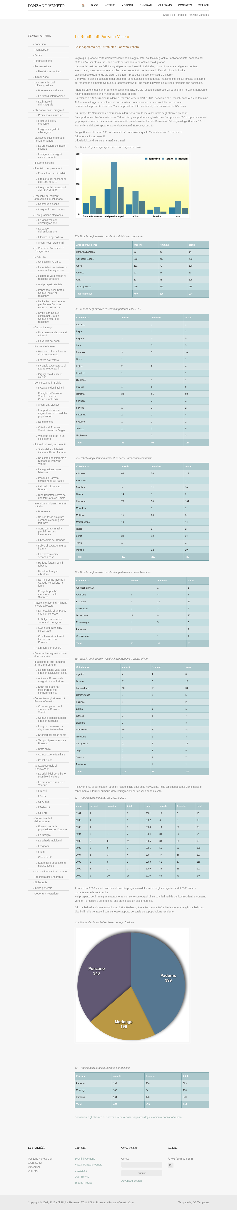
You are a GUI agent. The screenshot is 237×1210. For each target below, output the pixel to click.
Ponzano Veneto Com (120, 1202)
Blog (94, 5)
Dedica (38, 55)
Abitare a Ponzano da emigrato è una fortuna (51, 680)
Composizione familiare (51, 754)
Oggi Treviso (82, 1176)
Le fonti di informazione (51, 96)
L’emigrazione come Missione (49, 471)
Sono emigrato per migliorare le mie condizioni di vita (48, 689)
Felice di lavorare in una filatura (52, 547)
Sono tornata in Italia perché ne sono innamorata (50, 531)
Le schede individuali (50, 840)
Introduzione (41, 76)
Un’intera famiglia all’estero (48, 573)
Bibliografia (40, 882)
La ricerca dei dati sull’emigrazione (44, 84)
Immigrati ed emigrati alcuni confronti (50, 156)
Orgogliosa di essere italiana (50, 376)
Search (203, 5)
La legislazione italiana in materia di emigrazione (52, 269)
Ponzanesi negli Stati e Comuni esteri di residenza (51, 292)
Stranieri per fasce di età (52, 734)
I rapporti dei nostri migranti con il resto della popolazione (52, 413)
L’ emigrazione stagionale (49, 215)
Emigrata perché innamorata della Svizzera (47, 594)
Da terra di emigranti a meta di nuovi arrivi (50, 655)
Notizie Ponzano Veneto (88, 1164)
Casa (166, 14)
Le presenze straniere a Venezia (51, 784)
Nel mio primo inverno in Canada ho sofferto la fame (52, 582)
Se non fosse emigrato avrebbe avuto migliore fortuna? (51, 520)
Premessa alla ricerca (50, 90)
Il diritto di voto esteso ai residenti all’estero (52, 277)
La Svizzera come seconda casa (48, 556)
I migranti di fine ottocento (47, 122)
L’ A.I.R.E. (40, 256)
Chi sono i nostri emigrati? (49, 110)
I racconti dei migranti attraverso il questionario (48, 197)
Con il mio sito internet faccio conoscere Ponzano (51, 639)
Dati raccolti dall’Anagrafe (45, 103)
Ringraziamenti (43, 60)
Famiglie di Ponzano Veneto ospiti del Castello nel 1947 (50, 396)
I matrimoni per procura (47, 647)
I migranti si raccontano (51, 209)
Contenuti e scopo (48, 203)
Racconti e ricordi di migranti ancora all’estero (50, 604)
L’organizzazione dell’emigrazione (47, 221)
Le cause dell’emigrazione (47, 230)
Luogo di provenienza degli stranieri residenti (51, 728)
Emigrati (146, 5)
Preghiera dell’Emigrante (48, 876)
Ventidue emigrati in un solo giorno (51, 437)
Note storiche (45, 421)
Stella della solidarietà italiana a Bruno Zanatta (52, 451)
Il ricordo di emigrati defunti (50, 444)
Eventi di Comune (85, 1158)
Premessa (44, 511)
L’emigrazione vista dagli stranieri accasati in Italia (52, 671)
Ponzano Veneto (46, 5)
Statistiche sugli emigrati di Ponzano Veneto (49, 139)
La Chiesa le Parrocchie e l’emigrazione (49, 250)
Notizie (110, 5)
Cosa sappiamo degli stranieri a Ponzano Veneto (50, 709)
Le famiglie (44, 834)
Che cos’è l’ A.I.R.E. (49, 261)
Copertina (40, 44)
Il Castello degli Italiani (51, 387)
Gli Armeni (44, 801)
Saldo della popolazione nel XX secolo (52, 864)
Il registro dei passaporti (48, 168)
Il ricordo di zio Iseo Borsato (49, 488)
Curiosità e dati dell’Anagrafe (43, 820)
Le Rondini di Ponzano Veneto (189, 14)
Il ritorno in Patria (44, 162)
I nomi (41, 851)
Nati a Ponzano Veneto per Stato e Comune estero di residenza (51, 304)
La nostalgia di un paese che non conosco (52, 612)
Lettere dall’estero (48, 360)
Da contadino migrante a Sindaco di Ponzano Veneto (52, 460)
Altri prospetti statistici (50, 284)
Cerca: (125, 1158)
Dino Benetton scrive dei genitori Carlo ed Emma (52, 496)
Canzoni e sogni (43, 327)
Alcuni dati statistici (49, 404)
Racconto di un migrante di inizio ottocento (52, 353)
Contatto (185, 5)
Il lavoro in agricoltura (50, 237)
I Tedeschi (44, 807)
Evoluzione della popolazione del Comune (52, 828)
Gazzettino (81, 1170)
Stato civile (44, 748)
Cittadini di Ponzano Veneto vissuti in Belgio (51, 429)
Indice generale (43, 888)
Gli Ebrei (43, 812)
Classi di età (45, 857)
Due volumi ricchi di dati (52, 173)
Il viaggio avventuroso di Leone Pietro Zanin (52, 367)
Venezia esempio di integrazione (45, 767)
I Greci (42, 796)
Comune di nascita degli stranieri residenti (52, 719)
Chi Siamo (165, 5)
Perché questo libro (49, 71)
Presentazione (42, 66)
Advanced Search (131, 1180)
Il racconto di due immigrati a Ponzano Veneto (49, 663)
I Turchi (42, 790)
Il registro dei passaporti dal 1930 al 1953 (52, 189)
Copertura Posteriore (46, 893)
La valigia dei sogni (49, 340)
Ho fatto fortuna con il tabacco (50, 564)
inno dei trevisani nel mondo (50, 871)
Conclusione (45, 760)
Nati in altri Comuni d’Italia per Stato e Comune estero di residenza (49, 317)
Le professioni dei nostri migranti (52, 147)
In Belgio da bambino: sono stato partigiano (50, 621)
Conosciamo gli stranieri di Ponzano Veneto (49, 700)
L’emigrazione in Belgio (47, 382)
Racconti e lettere (44, 346)
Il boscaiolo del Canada (51, 540)
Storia (128, 5)
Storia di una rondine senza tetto (50, 629)
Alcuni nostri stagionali (51, 242)
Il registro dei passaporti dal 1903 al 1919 (52, 180)
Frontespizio (41, 49)
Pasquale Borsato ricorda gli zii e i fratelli (51, 479)
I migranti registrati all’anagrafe (48, 131)
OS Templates (201, 1202)
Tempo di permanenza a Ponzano (52, 742)
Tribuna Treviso (83, 1182)
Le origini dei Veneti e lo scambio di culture (52, 775)
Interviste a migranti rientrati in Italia (50, 505)
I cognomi (43, 846)
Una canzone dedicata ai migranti (52, 334)
